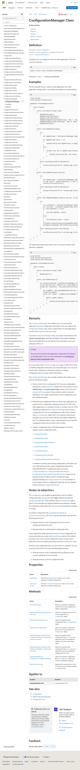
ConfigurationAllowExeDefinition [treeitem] (13, 61)
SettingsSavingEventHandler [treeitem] (12, 371)
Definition (33, 29)
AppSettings (69, 389)
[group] (53, 169)
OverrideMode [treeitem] (8, 251)
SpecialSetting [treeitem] (8, 384)
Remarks (33, 34)
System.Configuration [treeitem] (10, 26)
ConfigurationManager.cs (41, 54)
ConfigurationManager (39, 323)
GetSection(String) (58, 513)
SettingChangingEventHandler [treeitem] (13, 308)
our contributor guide (38, 726)
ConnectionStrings (39, 392)
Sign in (76, 2)
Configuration (43, 415)
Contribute (34, 761)
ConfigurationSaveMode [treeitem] (11, 126)
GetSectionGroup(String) (37, 515)
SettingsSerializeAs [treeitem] (9, 374)
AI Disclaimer (6, 761)
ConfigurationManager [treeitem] (12, 101)
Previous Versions (17, 761)
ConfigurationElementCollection (58, 471)
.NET (35, 14)
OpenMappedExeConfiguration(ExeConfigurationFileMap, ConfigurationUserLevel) (40, 649)
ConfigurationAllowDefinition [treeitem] (12, 58)
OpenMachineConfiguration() (38, 628)
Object (39, 77)
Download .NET (72, 8)
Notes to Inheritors (36, 36)
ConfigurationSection (58, 474)
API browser (42, 14)
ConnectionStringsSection (54, 584)
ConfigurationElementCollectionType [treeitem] (14, 76)
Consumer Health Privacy (55, 761)
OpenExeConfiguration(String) (38, 620)
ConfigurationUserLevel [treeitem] (11, 142)
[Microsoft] (3, 2)
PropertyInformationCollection (45, 442)
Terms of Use (70, 761)
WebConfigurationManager (43, 331)
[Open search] (71, 2)
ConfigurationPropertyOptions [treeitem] (13, 123)
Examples (33, 31)
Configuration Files (39, 699)
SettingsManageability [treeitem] (10, 338)
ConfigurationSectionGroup (44, 455)
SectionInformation (41, 434)
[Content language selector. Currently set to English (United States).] (11, 757)
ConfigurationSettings (36, 329)
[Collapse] (22, 14)
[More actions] (76, 14)
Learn (30, 14)
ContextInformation (41, 451)
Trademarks (5, 764)
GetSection (50, 387)
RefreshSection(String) (36, 664)
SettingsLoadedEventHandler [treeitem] (12, 335)
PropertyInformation (41, 438)
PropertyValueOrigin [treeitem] (10, 265)
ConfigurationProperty (40, 474)
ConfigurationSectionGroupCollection (47, 459)
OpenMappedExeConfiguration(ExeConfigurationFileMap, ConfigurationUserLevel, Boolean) (40, 637)
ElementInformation (41, 447)
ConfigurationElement (40, 471)
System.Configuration (43, 50)
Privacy (42, 761)
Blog (26, 761)
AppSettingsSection (52, 578)
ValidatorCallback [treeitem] (9, 428)
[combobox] (13, 18)
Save (63, 546)
